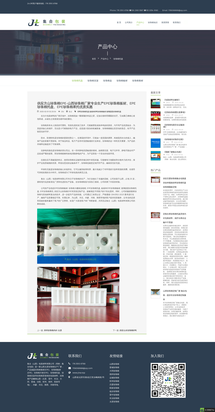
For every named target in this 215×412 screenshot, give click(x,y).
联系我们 (177, 16)
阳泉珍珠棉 (114, 380)
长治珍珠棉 (114, 390)
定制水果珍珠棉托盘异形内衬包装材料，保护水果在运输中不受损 (174, 210)
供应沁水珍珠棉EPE (128, 322)
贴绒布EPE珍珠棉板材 (98, 103)
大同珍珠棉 (114, 363)
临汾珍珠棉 (114, 383)
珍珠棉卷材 (137, 72)
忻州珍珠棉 (114, 373)
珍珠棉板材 (122, 72)
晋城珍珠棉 (114, 359)
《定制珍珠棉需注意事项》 (174, 104)
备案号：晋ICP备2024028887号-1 (168, 408)
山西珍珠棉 (114, 356)
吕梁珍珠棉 (114, 376)
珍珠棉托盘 (118, 51)
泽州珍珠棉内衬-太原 (53, 322)
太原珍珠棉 (114, 393)
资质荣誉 (165, 16)
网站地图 (184, 408)
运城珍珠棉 (114, 369)
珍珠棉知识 (153, 16)
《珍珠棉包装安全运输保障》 (173, 118)
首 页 (119, 16)
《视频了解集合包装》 (173, 144)
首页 (94, 51)
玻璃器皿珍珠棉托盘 (113, 103)
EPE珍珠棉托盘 (83, 103)
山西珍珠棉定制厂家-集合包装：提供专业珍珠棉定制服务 (175, 287)
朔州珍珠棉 (114, 366)
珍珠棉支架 (92, 72)
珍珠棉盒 (107, 72)
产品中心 (140, 16)
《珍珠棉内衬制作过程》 (173, 131)
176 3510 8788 (76, 355)
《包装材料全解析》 (172, 92)
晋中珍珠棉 (114, 386)
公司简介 (129, 16)
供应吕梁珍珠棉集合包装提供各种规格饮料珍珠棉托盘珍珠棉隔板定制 (174, 174)
